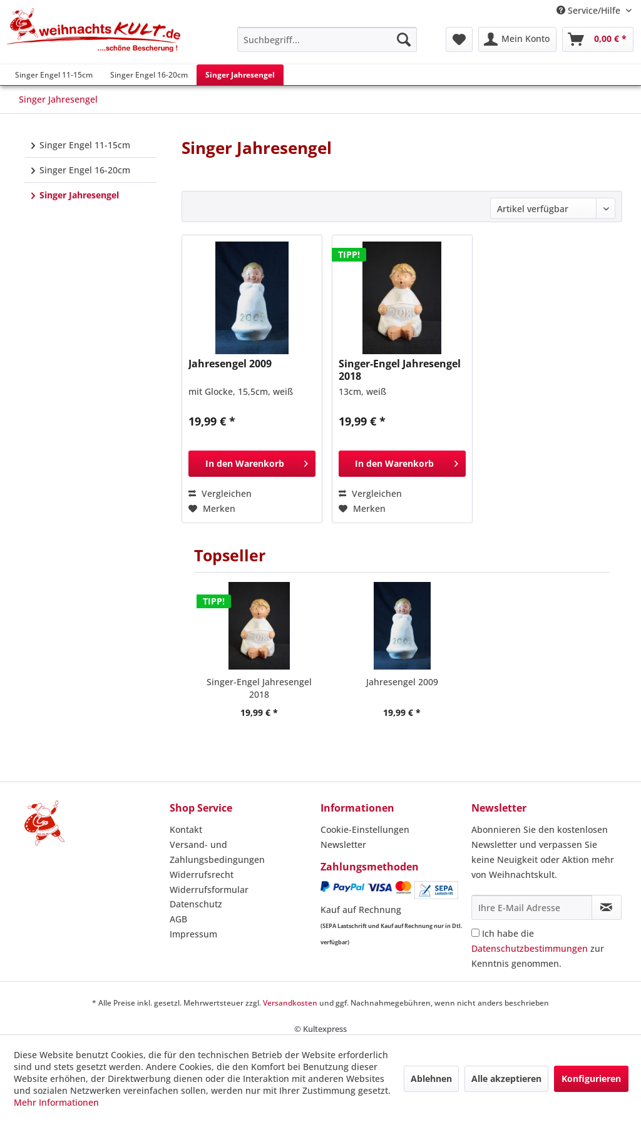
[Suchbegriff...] (327, 39)
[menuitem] (327, 39)
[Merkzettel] (459, 39)
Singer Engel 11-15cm (83, 145)
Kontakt (186, 829)
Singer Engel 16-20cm (83, 170)
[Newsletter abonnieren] (607, 907)
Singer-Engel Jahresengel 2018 (400, 370)
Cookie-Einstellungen (364, 829)
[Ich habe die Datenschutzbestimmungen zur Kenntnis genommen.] (475, 933)
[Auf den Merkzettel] (211, 508)
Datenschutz (196, 904)
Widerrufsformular (209, 889)
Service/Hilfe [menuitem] (589, 10)
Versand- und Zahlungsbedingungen (217, 852)
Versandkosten (290, 1002)
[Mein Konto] (517, 39)
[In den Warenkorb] (251, 464)
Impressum (193, 934)
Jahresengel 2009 (230, 363)
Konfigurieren (591, 1078)
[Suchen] (404, 39)
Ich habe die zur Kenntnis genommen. (537, 948)
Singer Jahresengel (78, 195)
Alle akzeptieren (506, 1078)
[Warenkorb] (597, 39)
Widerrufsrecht (201, 874)
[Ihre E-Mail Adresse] (531, 907)
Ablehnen (431, 1078)
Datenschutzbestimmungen (529, 948)
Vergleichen (220, 493)
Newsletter (343, 844)
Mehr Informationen (56, 1102)
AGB (178, 919)
